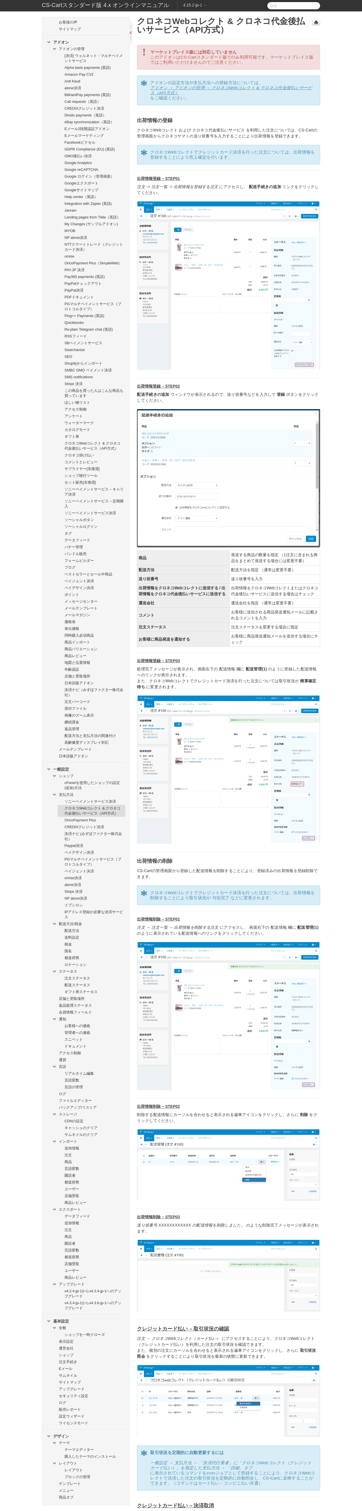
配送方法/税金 (67, 924)
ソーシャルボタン (79, 520)
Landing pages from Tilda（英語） (92, 217)
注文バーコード (77, 702)
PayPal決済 (73, 290)
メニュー (66, 1490)
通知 (59, 1019)
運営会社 (66, 1348)
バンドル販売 (75, 554)
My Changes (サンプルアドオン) (91, 224)
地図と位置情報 (77, 662)
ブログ (70, 567)
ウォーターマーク (79, 423)
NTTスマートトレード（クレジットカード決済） (93, 247)
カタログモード (77, 430)
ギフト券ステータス (81, 992)
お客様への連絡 (77, 1026)
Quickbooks (74, 322)
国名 (68, 951)
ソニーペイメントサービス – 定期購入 (94, 503)
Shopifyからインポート (83, 363)
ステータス (64, 971)
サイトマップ (70, 29)
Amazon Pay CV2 (79, 74)
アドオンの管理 (68, 49)
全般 (59, 1328)
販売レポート (70, 1409)
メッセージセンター (81, 601)
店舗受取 (71, 1196)
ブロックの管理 (77, 1477)
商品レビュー (75, 656)
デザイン (57, 1436)
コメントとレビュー (81, 462)
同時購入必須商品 (79, 635)
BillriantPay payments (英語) (87, 95)
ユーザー (71, 1189)
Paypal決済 (73, 845)
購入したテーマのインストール (90, 1456)
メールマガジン (77, 615)
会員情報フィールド (75, 1012)
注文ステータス (77, 978)
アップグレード (68, 1284)
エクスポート (66, 1209)
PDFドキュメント (79, 297)
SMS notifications (78, 377)
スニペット (73, 1039)
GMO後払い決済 (78, 156)
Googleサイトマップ (81, 190)
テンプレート (70, 1484)
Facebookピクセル (79, 142)
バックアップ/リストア (78, 1107)
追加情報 (71, 1148)
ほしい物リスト (77, 402)
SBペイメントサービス (83, 343)
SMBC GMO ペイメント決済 (88, 370)
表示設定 (66, 1341)
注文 (68, 1155)
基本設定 (57, 1321)
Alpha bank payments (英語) (87, 67)
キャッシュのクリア (81, 1128)
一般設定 (57, 769)
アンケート (73, 416)
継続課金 (71, 722)
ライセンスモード (73, 1423)
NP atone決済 (75, 237)
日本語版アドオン (79, 683)
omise (69, 256)
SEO (68, 356)
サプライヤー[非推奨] (82, 469)
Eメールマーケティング (84, 135)
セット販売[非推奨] (80, 482)
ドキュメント (75, 1046)
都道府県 (71, 958)
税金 (68, 944)
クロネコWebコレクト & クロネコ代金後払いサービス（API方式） (92, 445)
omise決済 (73, 878)
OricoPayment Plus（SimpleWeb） (93, 263)
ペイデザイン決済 (79, 588)
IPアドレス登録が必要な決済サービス (93, 914)
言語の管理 (73, 1087)
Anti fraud (72, 81)
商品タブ (66, 1497)
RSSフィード (75, 336)
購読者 (70, 1175)
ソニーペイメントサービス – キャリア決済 (94, 491)
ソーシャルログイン (81, 526)
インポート (64, 1141)
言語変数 (71, 1080)
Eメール (65, 1369)
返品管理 (71, 729)
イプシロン (73, 905)
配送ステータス (77, 985)
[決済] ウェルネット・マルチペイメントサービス (93, 58)
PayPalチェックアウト (83, 283)
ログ (62, 1094)
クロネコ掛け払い (79, 455)
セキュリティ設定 (73, 1396)
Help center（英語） (81, 197)
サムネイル (68, 1375)
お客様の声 (68, 22)
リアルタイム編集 (79, 1073)
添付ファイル (75, 708)
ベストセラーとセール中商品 (88, 574)
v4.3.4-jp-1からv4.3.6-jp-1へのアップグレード (92, 1305)
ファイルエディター (75, 1100)
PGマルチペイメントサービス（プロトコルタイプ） (92, 306)
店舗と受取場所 (77, 676)
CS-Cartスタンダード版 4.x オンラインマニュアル (105, 5)
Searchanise (74, 350)
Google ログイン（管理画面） (89, 176)
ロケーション (75, 964)
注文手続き (68, 1362)
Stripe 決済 (73, 384)
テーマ (61, 1443)
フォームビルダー (79, 560)
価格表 (70, 622)
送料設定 (71, 937)
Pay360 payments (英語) (84, 277)
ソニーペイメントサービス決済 (90, 513)
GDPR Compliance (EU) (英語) (89, 149)
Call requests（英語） (82, 101)
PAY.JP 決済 (74, 270)
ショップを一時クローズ (84, 1335)
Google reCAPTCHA (81, 169)
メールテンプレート (81, 608)
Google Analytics (78, 163)
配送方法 (71, 930)
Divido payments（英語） (85, 115)
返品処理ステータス (75, 1005)
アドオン (57, 42)
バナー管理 (73, 547)
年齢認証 (71, 669)
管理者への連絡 (77, 1032)
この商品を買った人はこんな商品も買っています (93, 393)
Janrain (70, 210)
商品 (68, 1162)
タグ (68, 533)
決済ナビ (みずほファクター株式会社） (93, 836)
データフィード (77, 540)
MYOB (69, 231)
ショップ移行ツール (81, 475)
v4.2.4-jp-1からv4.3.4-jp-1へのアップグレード (92, 1293)
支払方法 (63, 794)
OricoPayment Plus (80, 820)
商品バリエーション (81, 649)
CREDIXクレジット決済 (84, 108)
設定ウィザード (72, 1416)
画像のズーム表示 (79, 715)
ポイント (71, 594)
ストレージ (64, 1114)
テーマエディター (79, 1450)
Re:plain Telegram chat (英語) (88, 329)
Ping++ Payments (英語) (84, 316)
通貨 (62, 1060)
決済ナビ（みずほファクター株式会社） (93, 692)
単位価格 (71, 628)
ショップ (63, 776)
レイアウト (64, 1463)
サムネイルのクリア (81, 1134)
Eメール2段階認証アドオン (86, 129)
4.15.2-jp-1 (194, 5)
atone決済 (72, 88)
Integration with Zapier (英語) (88, 203)
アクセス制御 (75, 409)
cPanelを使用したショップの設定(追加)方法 (92, 785)
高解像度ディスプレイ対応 (86, 742)
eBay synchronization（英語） (89, 122)
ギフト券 (71, 436)
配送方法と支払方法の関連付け (90, 736)
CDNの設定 (73, 1121)
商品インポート (77, 642)
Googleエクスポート (81, 183)
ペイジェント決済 (79, 581)
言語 (59, 1066)
